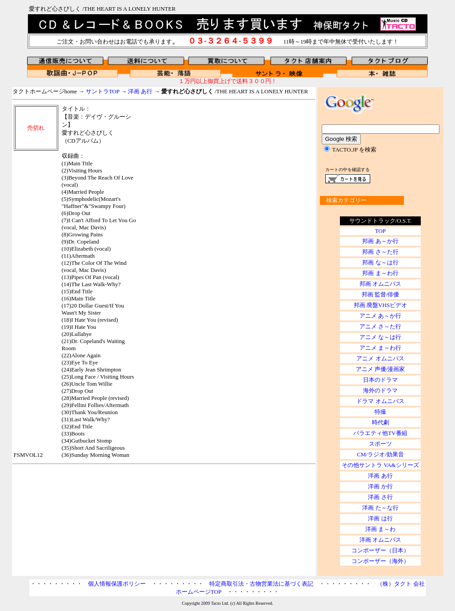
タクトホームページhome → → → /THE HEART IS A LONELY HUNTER (160, 91)
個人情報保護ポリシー (117, 583)
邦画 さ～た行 (380, 251)
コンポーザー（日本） (380, 550)
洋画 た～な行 (380, 507)
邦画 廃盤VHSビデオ (380, 305)
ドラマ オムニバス (380, 401)
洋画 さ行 (380, 497)
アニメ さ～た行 (380, 326)
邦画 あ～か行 (380, 241)
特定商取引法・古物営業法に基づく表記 (261, 583)
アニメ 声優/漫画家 (380, 369)
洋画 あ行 (140, 91)
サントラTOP (103, 91)
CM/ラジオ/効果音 (380, 454)
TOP (380, 231)
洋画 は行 (380, 518)
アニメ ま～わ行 (380, 347)
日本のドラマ (380, 379)
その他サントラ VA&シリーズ (380, 465)
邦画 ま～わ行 (380, 273)
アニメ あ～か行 (380, 315)
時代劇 (380, 422)
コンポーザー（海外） (380, 561)
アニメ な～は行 (380, 337)
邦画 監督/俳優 (380, 294)
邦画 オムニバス (380, 283)
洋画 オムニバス (380, 539)
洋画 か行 (380, 486)
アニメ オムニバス (380, 358)
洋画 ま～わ (380, 529)
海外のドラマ (380, 390)
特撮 (380, 411)
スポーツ (380, 443)
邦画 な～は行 (380, 262)
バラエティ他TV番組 (380, 433)
